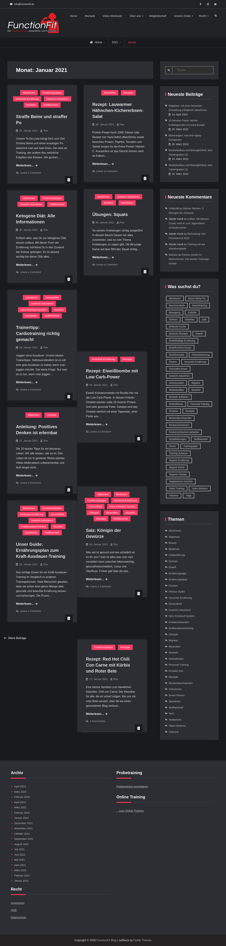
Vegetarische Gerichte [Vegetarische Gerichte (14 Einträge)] (181, 481)
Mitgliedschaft (157, 15)
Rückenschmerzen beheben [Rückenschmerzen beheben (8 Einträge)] (184, 432)
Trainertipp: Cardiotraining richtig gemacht (38, 333)
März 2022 (20, 807)
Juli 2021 (19, 849)
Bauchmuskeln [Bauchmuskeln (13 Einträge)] (177, 305)
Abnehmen (29, 92)
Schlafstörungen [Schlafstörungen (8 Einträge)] (177, 439)
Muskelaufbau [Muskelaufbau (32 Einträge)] (176, 390)
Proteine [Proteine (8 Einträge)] (173, 411)
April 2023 (20, 786)
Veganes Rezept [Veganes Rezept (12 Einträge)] (178, 474)
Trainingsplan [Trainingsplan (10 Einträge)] (190, 446)
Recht (202, 15)
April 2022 (20, 802)
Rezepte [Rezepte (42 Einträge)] (189, 411)
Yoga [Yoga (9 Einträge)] (188, 495)
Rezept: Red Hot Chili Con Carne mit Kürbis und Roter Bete (114, 523)
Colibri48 (174, 208)
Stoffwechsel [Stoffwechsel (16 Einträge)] (200, 439)
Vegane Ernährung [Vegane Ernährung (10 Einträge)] (179, 460)
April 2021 (20, 865)
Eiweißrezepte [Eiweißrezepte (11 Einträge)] (176, 354)
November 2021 (23, 828)
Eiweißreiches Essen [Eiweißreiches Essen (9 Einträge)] (180, 347)
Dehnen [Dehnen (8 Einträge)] (173, 319)
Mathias (173, 254)
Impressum (17, 903)
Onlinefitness (176, 658)
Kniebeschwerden (179, 622)
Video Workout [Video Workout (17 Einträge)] (199, 488)
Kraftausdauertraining (33, 526)
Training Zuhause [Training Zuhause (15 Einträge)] (178, 453)
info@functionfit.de (24, 4)
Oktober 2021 (22, 833)
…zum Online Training (130, 810)
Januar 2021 (21, 880)
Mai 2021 (19, 859)
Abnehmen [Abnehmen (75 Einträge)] (175, 298)
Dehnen (173, 561)
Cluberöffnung (177, 555)
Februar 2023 (22, 796)
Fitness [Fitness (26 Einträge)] (173, 361)
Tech (171, 713)
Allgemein (109, 387)
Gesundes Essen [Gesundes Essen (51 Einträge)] (178, 368)
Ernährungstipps (52, 92)
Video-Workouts (112, 15)
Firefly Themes (142, 940)
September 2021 (23, 838)
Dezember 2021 (23, 823)
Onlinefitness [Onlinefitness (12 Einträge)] (176, 404)
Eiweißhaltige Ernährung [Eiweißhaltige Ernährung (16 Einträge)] (182, 340)
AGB (14, 910)
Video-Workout (177, 725)
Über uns (135, 15)
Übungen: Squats (110, 214)
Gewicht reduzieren (57, 98)
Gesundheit (52, 297)
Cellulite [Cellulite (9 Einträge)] (192, 312)
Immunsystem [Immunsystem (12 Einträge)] (176, 382)
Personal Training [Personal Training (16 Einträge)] (199, 404)
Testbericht (175, 719)
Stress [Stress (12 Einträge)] (172, 446)
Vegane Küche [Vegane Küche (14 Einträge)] (177, 467)
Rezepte (90, 15)
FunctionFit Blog (106, 940)
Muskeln (31, 104)
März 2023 (20, 791)
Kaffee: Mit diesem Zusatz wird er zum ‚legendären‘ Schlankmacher (189, 223)
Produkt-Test (176, 670)
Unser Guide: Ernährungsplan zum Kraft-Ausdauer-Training (40, 550)
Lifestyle (100, 406)
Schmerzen (175, 689)
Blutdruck (128, 387)
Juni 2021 (19, 854)
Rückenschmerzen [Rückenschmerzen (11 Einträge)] (179, 425)
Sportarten (127, 202)
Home (73, 15)
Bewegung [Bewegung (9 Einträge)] (174, 312)
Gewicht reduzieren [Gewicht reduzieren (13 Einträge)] (179, 375)
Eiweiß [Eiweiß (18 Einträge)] (199, 333)
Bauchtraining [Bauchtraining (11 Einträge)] (199, 305)
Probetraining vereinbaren (132, 786)
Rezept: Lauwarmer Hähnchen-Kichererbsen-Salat (117, 110)
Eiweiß (172, 567)
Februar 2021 (22, 875)
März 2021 (20, 870)
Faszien (173, 585)
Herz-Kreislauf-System (33, 309)
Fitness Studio (177, 591)
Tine (45, 130)
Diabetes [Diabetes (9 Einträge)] (189, 319)
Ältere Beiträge (17, 638)
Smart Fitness (177, 695)
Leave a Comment (30, 172)
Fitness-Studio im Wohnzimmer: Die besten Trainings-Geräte (189, 259)
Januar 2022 (21, 817)
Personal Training (179, 664)
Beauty (173, 542)
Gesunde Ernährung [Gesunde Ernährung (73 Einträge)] (195, 361)
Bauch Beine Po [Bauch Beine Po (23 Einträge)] (196, 298)
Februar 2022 (22, 812)
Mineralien (110, 92)
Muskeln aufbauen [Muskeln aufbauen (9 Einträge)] (179, 397)
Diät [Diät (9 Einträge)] (204, 319)
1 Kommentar (104, 579)
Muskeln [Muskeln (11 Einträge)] (195, 390)
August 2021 (21, 844)
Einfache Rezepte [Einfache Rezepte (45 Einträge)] (178, 333)
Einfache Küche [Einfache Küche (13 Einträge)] (177, 326)
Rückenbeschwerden (181, 683)
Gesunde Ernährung (27, 98)
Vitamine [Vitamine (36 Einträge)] (173, 495)
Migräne (173, 640)
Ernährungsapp (177, 573)
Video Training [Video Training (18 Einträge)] (176, 488)
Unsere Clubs (182, 15)
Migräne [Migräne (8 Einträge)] (195, 382)
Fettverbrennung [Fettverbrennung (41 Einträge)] (201, 354)
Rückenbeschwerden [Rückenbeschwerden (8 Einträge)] (180, 418)
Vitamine (174, 731)
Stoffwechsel (50, 104)
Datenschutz (18, 917)
